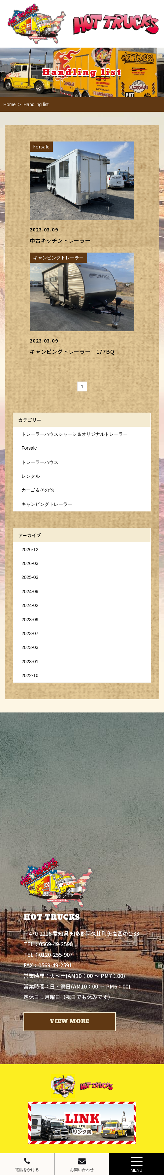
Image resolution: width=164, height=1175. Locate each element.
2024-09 (29, 591)
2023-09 (29, 619)
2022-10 (29, 675)
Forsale (29, 448)
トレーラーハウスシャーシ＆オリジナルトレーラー (74, 434)
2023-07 (29, 633)
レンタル (30, 476)
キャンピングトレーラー (46, 504)
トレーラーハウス (39, 462)
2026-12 (29, 549)
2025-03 (29, 577)
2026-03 (29, 563)
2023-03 (29, 647)
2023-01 (29, 661)
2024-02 (29, 605)
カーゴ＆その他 (37, 490)
